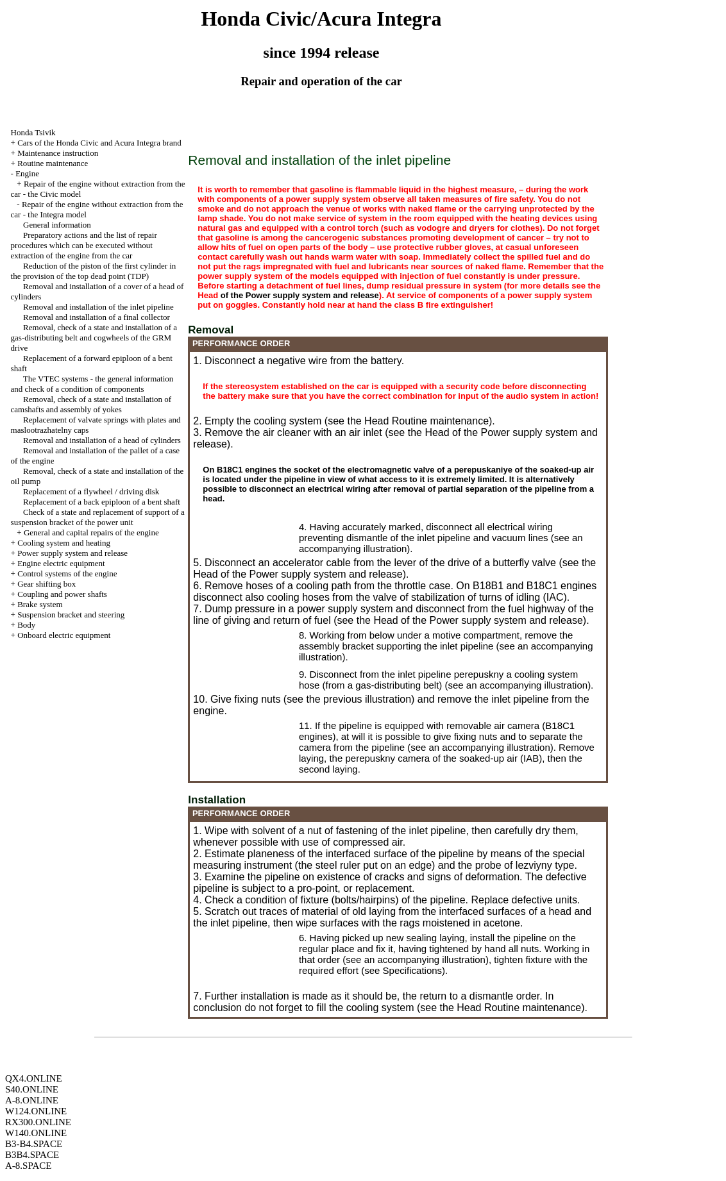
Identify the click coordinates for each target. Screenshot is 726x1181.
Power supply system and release (72, 553)
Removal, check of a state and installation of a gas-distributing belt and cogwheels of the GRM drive (94, 337)
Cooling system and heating (63, 543)
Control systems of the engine (67, 573)
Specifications (413, 970)
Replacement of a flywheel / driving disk (91, 491)
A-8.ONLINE (31, 1100)
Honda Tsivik (33, 132)
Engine (27, 173)
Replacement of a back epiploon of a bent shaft (101, 502)
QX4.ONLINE (33, 1078)
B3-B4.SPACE (33, 1144)
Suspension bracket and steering (70, 614)
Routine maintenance (52, 163)
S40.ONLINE (31, 1089)
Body (26, 625)
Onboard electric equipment (63, 635)
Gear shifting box (46, 584)
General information (57, 225)
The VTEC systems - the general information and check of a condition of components (92, 384)
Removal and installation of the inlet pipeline (98, 307)
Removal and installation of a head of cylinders (102, 440)
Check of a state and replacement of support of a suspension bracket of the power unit (98, 517)
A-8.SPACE (28, 1165)
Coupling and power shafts (62, 594)
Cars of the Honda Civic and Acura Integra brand (99, 142)
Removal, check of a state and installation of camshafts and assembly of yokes (91, 404)
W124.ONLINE (36, 1111)
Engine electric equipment (61, 563)
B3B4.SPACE (32, 1155)
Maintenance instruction (57, 153)
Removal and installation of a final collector (96, 317)
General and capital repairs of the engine (91, 532)
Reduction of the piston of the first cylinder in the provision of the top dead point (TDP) (93, 271)
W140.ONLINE (36, 1133)
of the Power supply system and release (300, 295)
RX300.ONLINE (38, 1122)
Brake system (39, 604)
